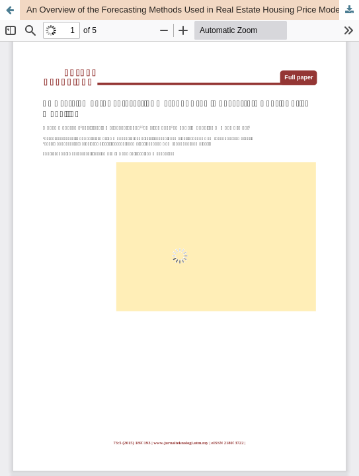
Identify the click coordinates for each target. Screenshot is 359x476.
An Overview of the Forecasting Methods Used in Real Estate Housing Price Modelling (191, 10)
